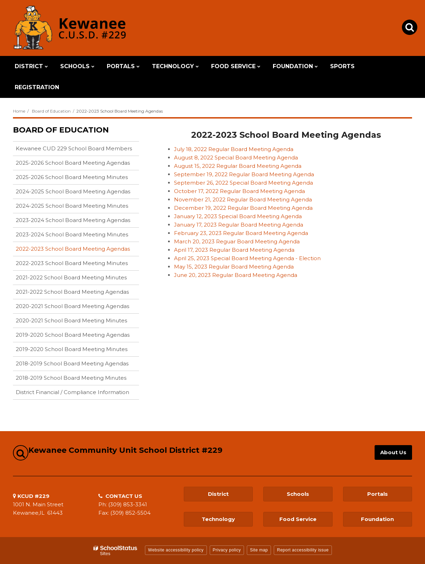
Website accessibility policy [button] (176, 550)
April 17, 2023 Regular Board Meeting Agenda (234, 250)
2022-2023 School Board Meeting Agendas (73, 248)
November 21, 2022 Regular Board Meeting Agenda (243, 199)
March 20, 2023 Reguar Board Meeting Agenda (237, 241)
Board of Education (51, 111)
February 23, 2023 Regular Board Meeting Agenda (241, 233)
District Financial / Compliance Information (72, 392)
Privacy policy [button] (227, 550)
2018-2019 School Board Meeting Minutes (71, 377)
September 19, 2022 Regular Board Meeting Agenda (244, 174)
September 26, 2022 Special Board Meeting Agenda (243, 182)
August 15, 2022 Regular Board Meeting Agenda (237, 166)
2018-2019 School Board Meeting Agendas (72, 363)
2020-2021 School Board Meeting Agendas (72, 306)
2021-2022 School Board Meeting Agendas (72, 291)
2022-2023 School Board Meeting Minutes (72, 263)
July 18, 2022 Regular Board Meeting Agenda (233, 149)
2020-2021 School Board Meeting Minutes (71, 320)
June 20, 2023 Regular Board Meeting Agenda (235, 275)
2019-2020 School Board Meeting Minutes (71, 349)
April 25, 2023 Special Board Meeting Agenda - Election (247, 258)
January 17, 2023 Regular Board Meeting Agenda (238, 224)
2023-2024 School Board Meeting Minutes (72, 234)
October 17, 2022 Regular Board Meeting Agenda (239, 191)
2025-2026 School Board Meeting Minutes (72, 177)
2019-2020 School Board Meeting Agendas (73, 334)
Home (19, 111)
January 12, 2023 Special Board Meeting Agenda (238, 216)
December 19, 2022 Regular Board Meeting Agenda (243, 208)
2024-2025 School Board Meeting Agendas (73, 191)
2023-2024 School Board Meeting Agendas (73, 220)
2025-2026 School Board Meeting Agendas (73, 162)
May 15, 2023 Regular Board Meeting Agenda (234, 266)
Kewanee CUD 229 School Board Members (74, 148)
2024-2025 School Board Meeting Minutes (72, 205)
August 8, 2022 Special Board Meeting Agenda (236, 157)
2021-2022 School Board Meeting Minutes (71, 277)
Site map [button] (259, 550)
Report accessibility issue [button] (303, 550)
